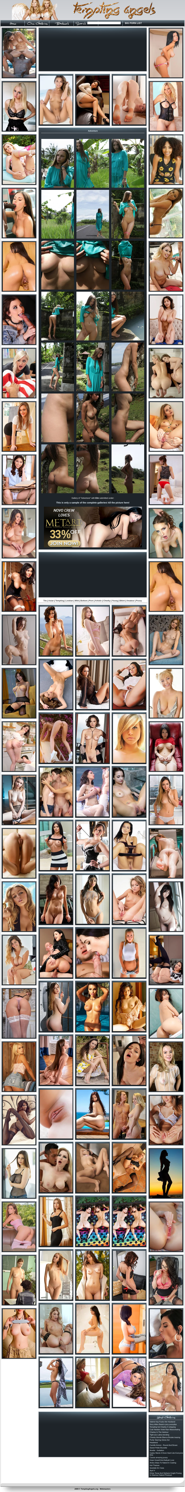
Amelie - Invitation (157, 1450)
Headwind (154, 1443)
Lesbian (69, 601)
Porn (91, 601)
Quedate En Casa (157, 1468)
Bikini (122, 601)
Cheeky (106, 601)
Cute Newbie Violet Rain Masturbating (165, 1430)
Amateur (130, 601)
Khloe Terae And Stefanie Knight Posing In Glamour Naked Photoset (166, 1474)
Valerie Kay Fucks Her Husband (162, 1422)
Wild (77, 601)
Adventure (93, 131)
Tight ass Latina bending (159, 1435)
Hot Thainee (155, 1465)
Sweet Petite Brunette (158, 1448)
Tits (45, 601)
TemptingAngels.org (89, 1489)
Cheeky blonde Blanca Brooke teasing (165, 1437)
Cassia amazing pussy (159, 1457)
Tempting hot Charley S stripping (163, 1427)
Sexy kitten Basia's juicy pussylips (163, 1424)
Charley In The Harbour (159, 1432)
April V (152, 1471)
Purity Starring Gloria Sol (159, 1440)
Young (115, 601)
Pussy (139, 601)
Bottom (83, 601)
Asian (51, 601)
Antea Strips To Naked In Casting (163, 1463)
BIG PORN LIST (133, 23)
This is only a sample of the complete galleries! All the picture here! (92, 502)
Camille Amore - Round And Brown (163, 1445)
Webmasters (105, 1489)
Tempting (59, 601)
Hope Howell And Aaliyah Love (162, 1460)
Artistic (98, 601)
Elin (97, 498)
